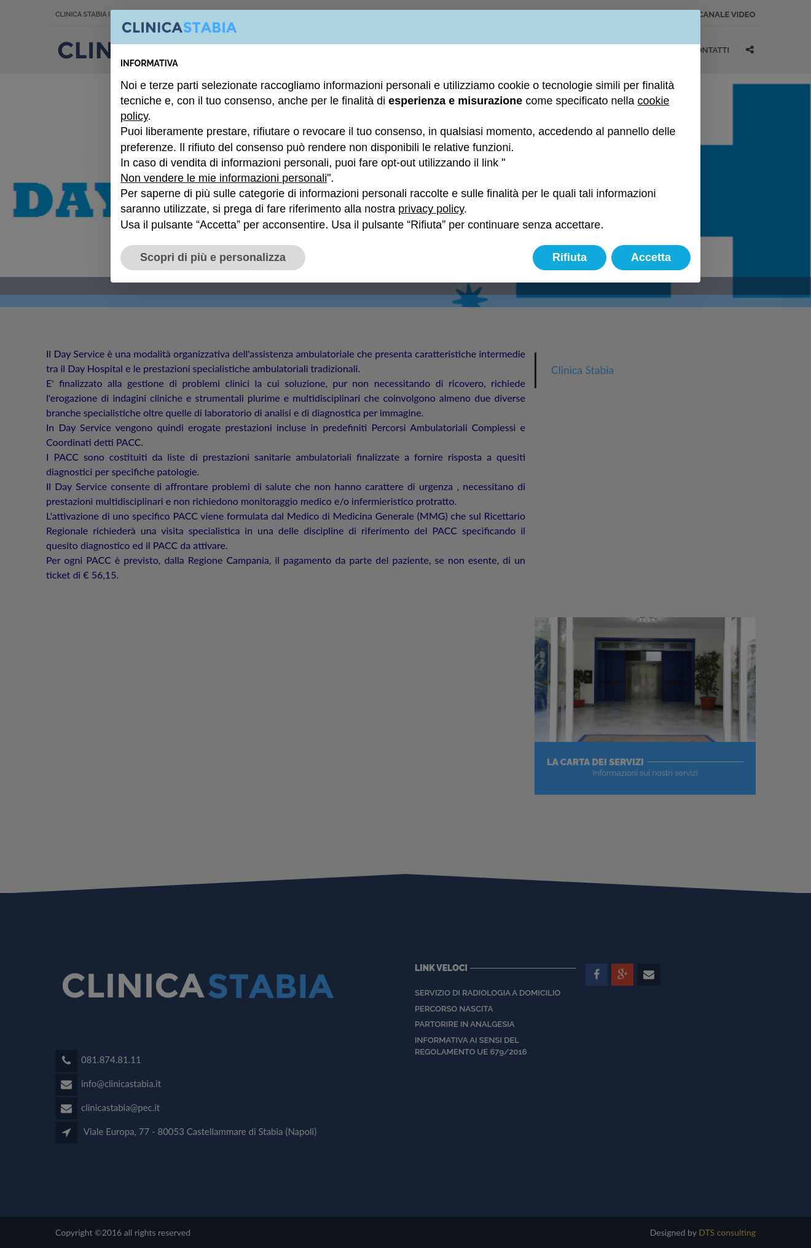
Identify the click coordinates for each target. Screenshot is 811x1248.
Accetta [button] (651, 257)
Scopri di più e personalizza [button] (213, 257)
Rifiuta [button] (569, 257)
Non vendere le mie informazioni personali (223, 178)
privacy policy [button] (431, 209)
